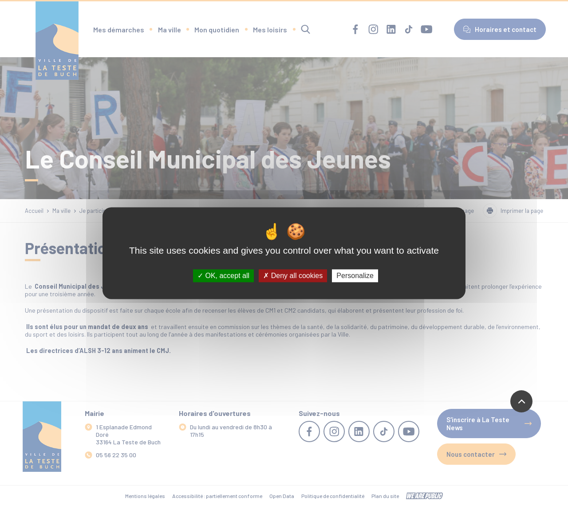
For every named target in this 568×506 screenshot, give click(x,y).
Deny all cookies (293, 275)
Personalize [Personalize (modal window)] (355, 275)
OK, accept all (223, 275)
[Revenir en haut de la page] (521, 401)
